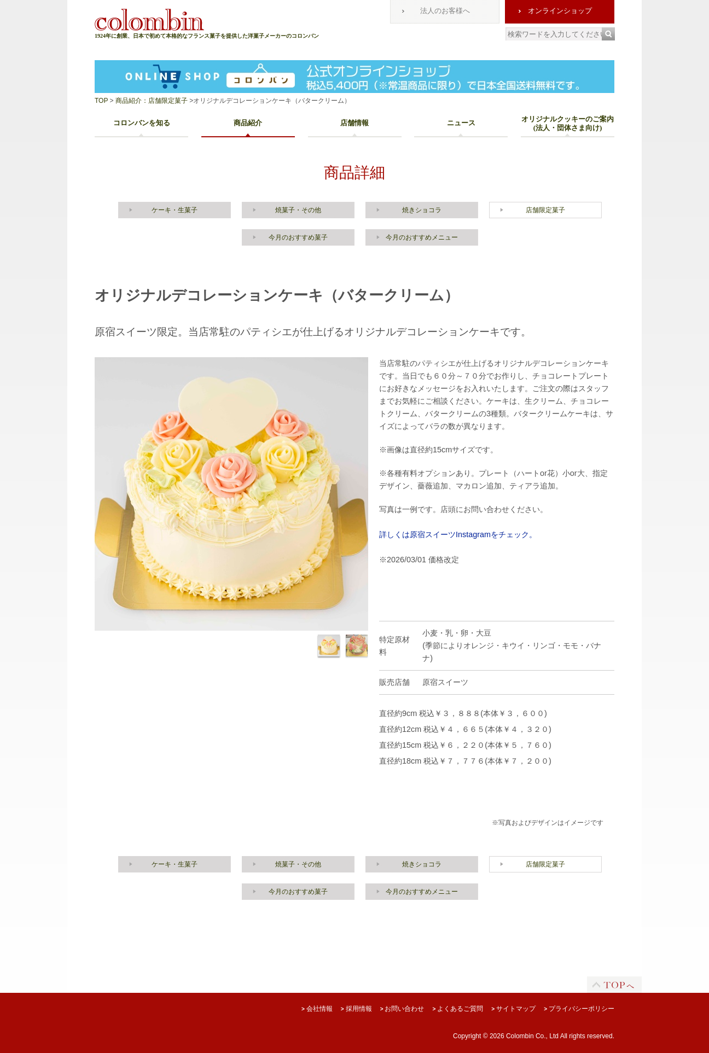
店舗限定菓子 (545, 210)
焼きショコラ (421, 210)
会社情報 (317, 1009)
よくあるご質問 (457, 1009)
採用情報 (356, 1009)
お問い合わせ (402, 1009)
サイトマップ (513, 1009)
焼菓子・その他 (298, 210)
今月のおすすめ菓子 (298, 237)
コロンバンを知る (141, 123)
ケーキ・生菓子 (174, 210)
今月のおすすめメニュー (422, 237)
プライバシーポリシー (579, 1009)
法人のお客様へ (445, 11)
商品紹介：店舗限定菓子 (151, 100)
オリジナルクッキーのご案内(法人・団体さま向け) (567, 123)
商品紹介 (248, 123)
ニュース (461, 123)
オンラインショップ (560, 11)
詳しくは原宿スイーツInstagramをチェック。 (458, 534)
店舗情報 (354, 123)
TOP (101, 100)
